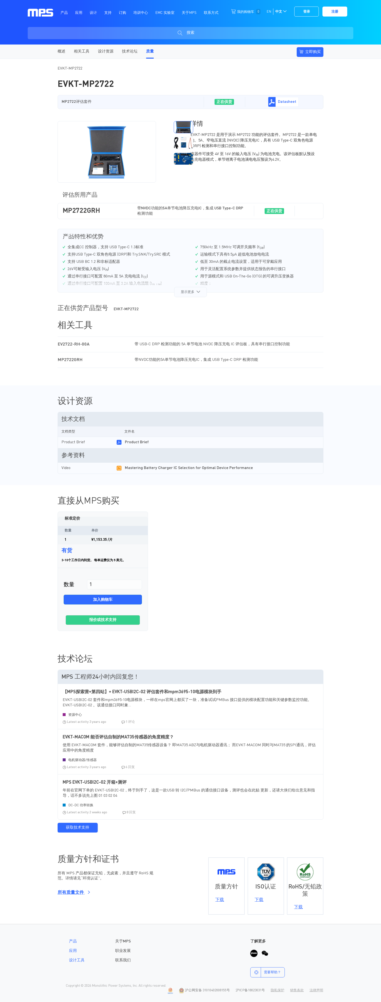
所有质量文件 (73, 892)
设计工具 (77, 960)
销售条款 (297, 990)
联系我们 (123, 960)
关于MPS (123, 941)
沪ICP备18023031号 (250, 990)
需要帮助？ (266, 972)
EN (269, 11)
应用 (73, 951)
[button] (171, 127)
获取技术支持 (77, 828)
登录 (306, 11)
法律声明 (316, 990)
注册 (334, 11)
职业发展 (123, 951)
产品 (73, 941)
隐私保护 (277, 990)
